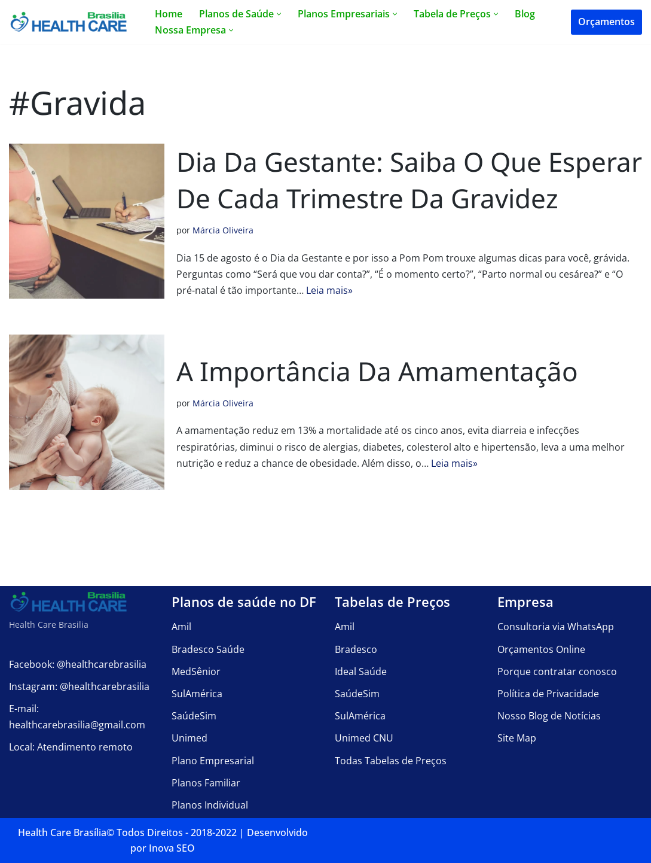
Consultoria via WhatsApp (555, 626)
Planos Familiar (206, 782)
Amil (181, 626)
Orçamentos (606, 21)
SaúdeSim (194, 715)
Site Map (516, 738)
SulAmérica (197, 693)
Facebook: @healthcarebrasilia (77, 664)
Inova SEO (172, 848)
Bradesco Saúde (208, 649)
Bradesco (356, 649)
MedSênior (196, 671)
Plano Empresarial (213, 760)
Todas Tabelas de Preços (391, 760)
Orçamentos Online (541, 649)
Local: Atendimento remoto (71, 747)
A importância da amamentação (377, 371)
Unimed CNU (364, 738)
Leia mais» (329, 290)
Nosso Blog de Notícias (549, 715)
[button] (279, 14)
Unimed (189, 738)
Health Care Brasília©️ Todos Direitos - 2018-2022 (127, 832)
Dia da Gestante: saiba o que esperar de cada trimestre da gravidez (409, 180)
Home (168, 13)
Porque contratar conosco (557, 671)
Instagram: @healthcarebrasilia (79, 686)
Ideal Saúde (361, 671)
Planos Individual (210, 805)
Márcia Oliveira (222, 230)
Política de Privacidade (548, 693)
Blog (525, 13)
